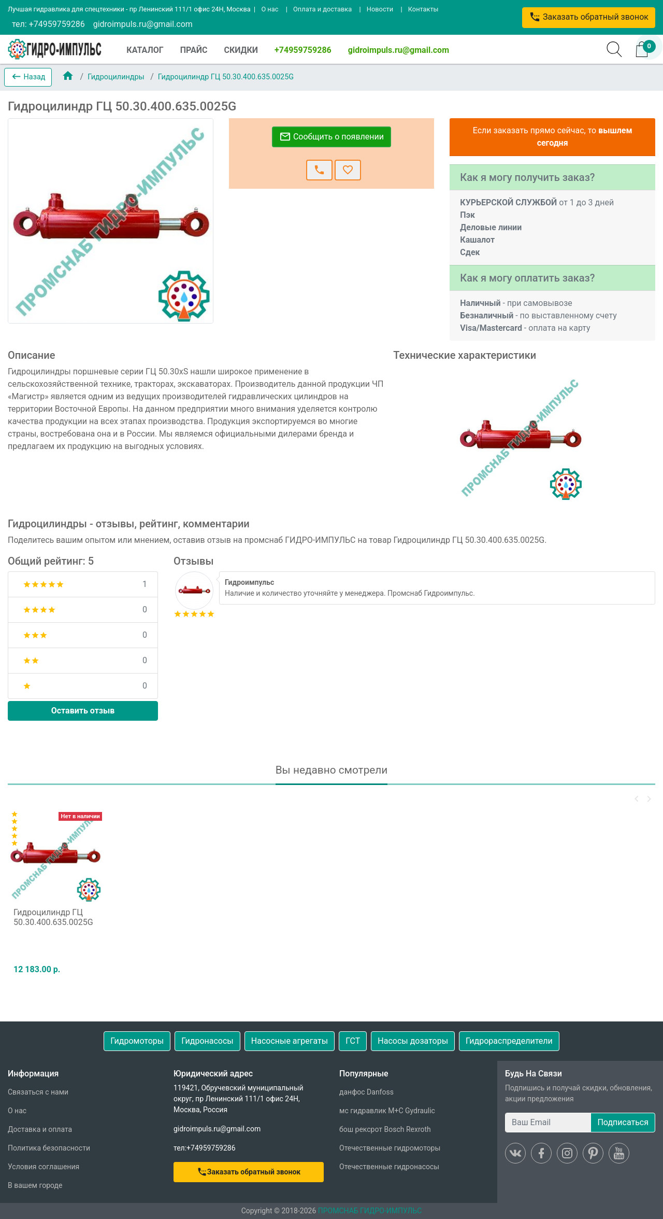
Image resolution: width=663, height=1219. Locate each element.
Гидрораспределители (509, 1041)
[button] (28, 77)
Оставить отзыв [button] (83, 711)
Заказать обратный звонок (588, 17)
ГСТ (352, 1041)
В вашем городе (35, 1185)
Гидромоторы (137, 1041)
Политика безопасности (49, 1148)
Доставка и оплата (40, 1129)
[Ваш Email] (548, 1122)
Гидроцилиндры (117, 77)
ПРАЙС (194, 50)
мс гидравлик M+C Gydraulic (387, 1110)
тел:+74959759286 (205, 1148)
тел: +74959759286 (48, 24)
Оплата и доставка (322, 9)
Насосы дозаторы (413, 1041)
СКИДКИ (241, 50)
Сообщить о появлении (331, 137)
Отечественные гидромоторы (389, 1148)
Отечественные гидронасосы (389, 1166)
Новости (380, 9)
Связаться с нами (38, 1092)
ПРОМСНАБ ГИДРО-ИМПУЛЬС (370, 1211)
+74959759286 (303, 50)
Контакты (423, 9)
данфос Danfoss (366, 1092)
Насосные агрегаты (289, 1041)
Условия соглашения (43, 1166)
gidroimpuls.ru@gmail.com (143, 24)
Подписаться (622, 1122)
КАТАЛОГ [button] (144, 50)
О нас (269, 9)
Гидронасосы (207, 1041)
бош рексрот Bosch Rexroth (385, 1129)
